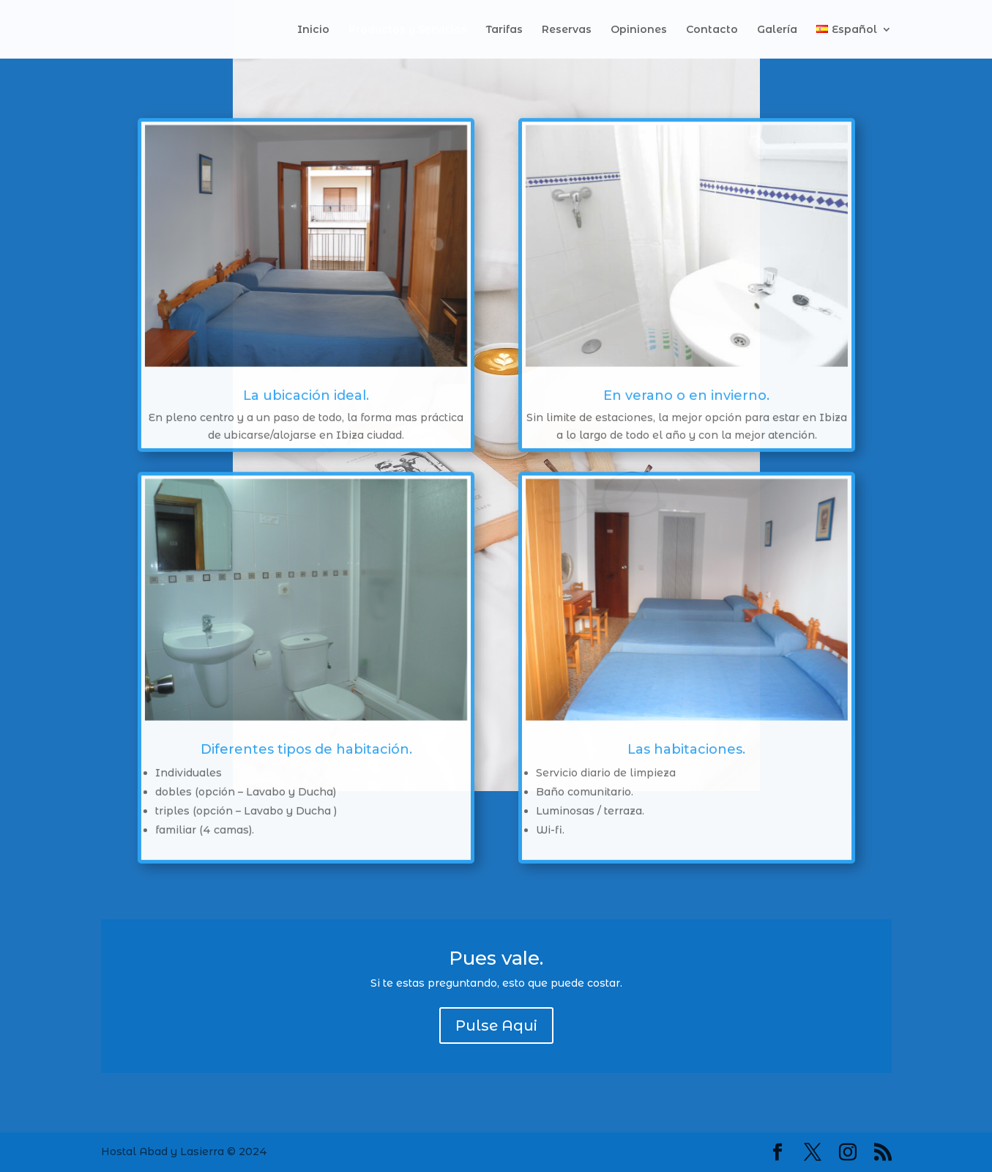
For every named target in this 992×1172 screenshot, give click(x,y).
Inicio (313, 30)
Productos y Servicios (407, 30)
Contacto (712, 30)
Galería (777, 30)
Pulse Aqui (496, 1025)
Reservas (567, 30)
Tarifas (504, 30)
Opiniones (639, 30)
